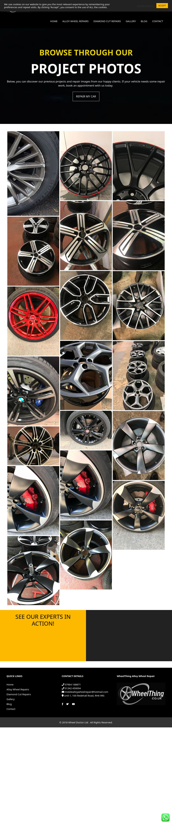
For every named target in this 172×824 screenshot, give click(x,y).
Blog (144, 21)
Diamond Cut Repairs (107, 21)
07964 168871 (71, 684)
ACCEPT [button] (162, 5)
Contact (157, 21)
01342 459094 (71, 688)
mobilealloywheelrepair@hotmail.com (85, 691)
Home (53, 21)
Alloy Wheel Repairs (75, 21)
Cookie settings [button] (145, 5)
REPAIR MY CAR (86, 96)
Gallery (131, 21)
